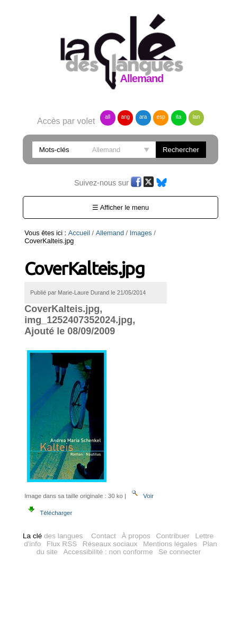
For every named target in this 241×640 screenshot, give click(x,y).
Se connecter (179, 550)
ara (143, 117)
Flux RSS (62, 542)
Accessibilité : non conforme (108, 550)
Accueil (79, 233)
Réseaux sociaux (110, 542)
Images (141, 233)
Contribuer (172, 534)
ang (125, 117)
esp (161, 117)
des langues (53, 534)
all (107, 117)
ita (179, 117)
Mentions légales (170, 542)
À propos (135, 534)
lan (196, 117)
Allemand (110, 233)
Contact (103, 534)
